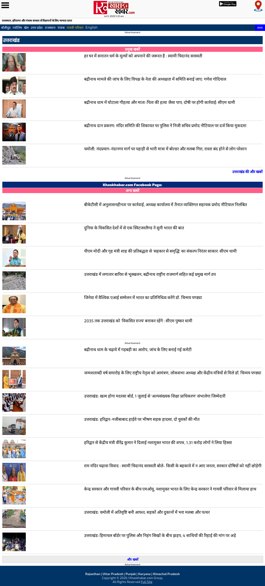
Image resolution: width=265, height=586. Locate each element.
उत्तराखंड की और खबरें (247, 171)
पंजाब (61, 28)
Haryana (144, 574)
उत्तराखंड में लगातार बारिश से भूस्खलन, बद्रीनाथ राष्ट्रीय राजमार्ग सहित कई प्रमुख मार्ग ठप (150, 274)
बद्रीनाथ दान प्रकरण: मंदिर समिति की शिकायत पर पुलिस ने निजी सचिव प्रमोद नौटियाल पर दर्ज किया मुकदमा (165, 125)
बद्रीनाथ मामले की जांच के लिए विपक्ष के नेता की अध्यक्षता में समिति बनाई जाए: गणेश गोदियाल (155, 79)
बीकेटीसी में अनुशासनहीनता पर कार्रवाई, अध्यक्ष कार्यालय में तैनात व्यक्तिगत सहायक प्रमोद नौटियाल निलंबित (165, 204)
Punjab (131, 574)
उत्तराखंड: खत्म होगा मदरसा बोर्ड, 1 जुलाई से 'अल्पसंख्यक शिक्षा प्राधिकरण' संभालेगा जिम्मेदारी (155, 395)
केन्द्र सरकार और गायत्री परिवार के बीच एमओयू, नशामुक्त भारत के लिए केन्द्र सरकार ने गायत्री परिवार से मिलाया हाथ (170, 488)
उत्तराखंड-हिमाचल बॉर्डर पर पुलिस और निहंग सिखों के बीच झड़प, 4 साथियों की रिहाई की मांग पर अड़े (160, 535)
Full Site (146, 582)
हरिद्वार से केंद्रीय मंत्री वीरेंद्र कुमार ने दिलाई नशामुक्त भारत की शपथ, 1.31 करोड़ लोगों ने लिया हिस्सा (158, 442)
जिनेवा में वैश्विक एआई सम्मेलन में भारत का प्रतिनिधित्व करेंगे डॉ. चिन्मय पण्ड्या (143, 297)
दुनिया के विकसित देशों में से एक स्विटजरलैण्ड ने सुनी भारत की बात (134, 227)
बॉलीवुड (5, 28)
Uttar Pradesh (112, 574)
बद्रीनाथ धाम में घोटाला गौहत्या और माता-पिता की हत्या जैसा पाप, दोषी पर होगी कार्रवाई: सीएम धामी (159, 102)
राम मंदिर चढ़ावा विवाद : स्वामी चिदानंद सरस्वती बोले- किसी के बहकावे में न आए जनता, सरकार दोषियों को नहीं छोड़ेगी (173, 465)
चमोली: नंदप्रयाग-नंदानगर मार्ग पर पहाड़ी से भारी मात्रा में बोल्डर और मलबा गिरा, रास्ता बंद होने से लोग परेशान (165, 148)
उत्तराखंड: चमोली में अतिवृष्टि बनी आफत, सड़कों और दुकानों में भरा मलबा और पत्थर (147, 512)
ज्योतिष (17, 28)
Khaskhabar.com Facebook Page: (132, 184)
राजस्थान (50, 28)
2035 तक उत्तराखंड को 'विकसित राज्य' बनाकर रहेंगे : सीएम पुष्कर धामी (138, 320)
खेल (26, 28)
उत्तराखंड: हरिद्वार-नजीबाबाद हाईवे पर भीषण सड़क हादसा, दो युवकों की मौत (142, 419)
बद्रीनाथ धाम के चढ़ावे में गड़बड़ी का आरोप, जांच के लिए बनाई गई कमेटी (137, 349)
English (91, 27)
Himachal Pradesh (166, 574)
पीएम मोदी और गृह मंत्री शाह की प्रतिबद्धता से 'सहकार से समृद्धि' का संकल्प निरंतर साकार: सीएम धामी (160, 250)
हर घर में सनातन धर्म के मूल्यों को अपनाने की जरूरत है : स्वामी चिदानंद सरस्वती (143, 55)
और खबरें (132, 559)
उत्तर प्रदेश (37, 28)
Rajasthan (92, 574)
